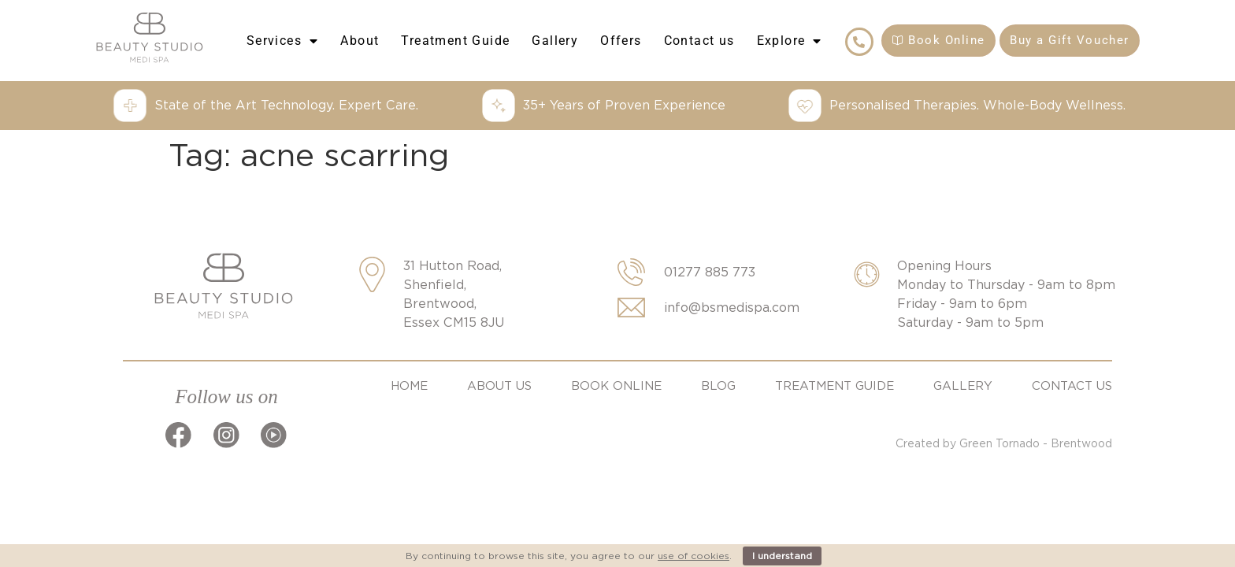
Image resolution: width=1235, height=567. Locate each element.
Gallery (555, 40)
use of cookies (693, 555)
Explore (789, 41)
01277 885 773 (709, 272)
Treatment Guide (455, 40)
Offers (620, 40)
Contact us (699, 40)
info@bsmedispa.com (731, 307)
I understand (782, 555)
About (359, 40)
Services (283, 41)
